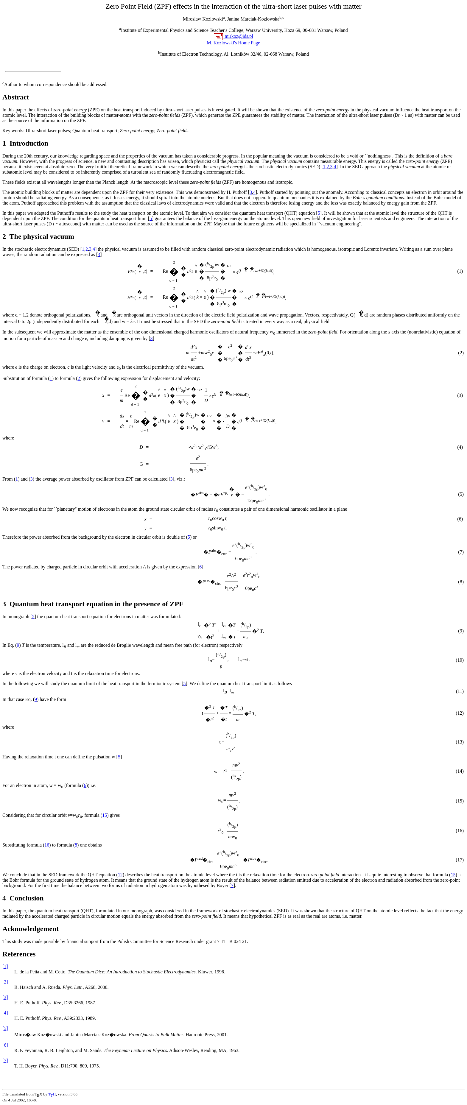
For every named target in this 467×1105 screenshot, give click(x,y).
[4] (5, 1012)
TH (52, 1094)
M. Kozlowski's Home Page (233, 42)
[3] (5, 997)
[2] (5, 981)
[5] (5, 1028)
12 (120, 874)
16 (46, 844)
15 (104, 815)
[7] (5, 1060)
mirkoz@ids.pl (238, 36)
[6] (5, 1045)
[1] (5, 966)
